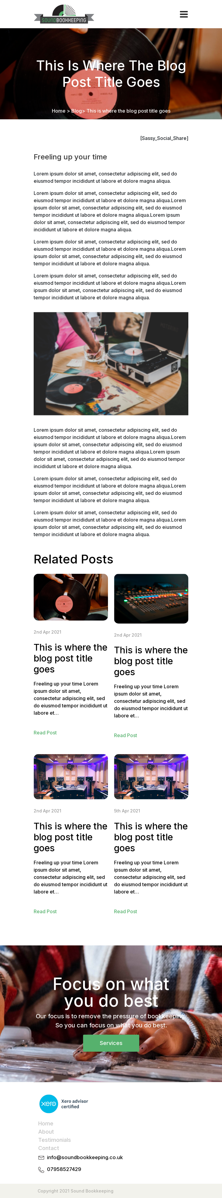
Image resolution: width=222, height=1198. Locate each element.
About (46, 1131)
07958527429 (64, 1169)
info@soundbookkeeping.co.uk (85, 1157)
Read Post (45, 733)
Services (111, 1043)
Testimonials (54, 1140)
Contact (48, 1148)
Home (59, 111)
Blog (76, 111)
